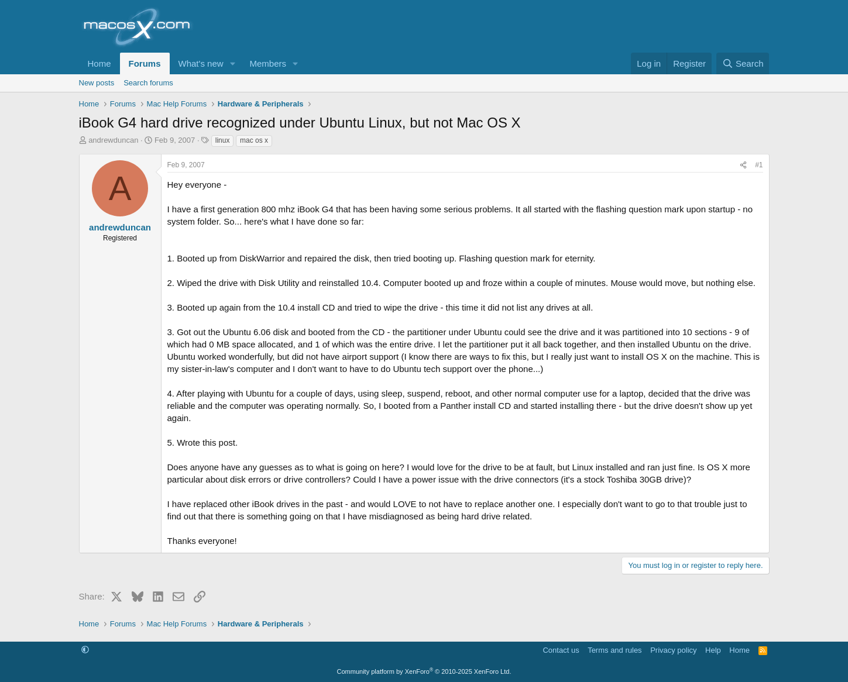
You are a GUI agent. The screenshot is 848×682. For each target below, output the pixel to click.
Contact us (561, 650)
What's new (201, 63)
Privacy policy (673, 650)
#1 (759, 165)
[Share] (743, 165)
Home (99, 63)
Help (713, 650)
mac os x (254, 140)
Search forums (148, 82)
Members (267, 63)
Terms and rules (614, 650)
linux (222, 140)
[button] (232, 63)
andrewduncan (113, 140)
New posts (97, 82)
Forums (145, 63)
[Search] (743, 63)
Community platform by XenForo (424, 671)
